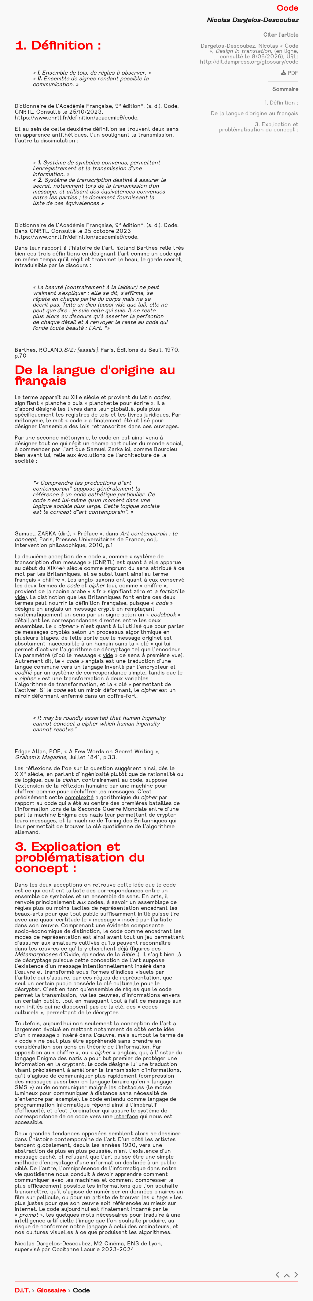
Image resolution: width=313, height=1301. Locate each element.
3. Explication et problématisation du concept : (258, 127)
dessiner (169, 1134)
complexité (79, 797)
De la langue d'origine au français (254, 113)
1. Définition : (281, 103)
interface (126, 1116)
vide (120, 305)
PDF (289, 73)
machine (142, 786)
